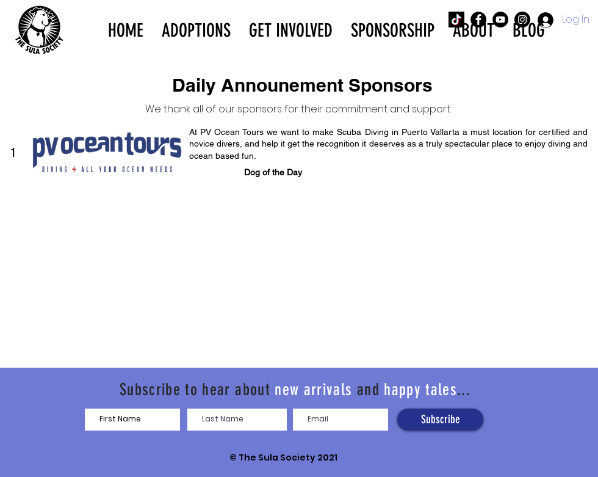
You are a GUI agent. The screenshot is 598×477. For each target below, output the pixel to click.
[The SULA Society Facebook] (478, 19)
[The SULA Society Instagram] (522, 19)
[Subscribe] (440, 420)
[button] (196, 29)
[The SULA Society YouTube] (500, 19)
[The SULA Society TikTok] (456, 19)
